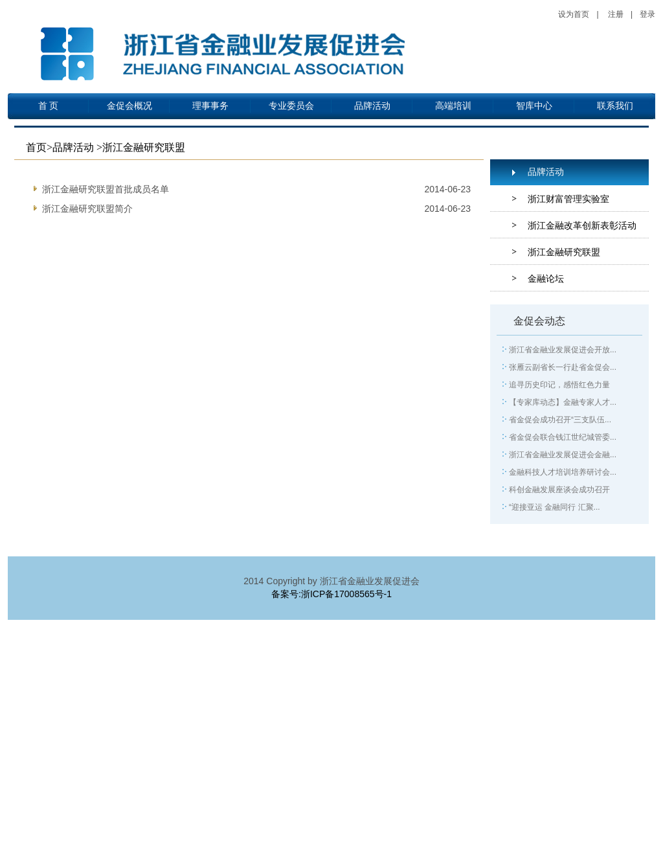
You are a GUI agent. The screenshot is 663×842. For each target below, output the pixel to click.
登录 (647, 14)
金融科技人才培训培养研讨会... (562, 472)
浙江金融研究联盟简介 (87, 208)
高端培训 (453, 106)
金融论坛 (546, 278)
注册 (616, 14)
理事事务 (210, 106)
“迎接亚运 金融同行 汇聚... (554, 507)
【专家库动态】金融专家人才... (562, 402)
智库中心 (534, 106)
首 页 (48, 106)
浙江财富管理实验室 (568, 199)
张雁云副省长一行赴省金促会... (562, 367)
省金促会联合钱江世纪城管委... (562, 437)
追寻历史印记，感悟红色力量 (559, 384)
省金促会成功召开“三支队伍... (560, 419)
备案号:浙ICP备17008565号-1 (331, 594)
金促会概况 (129, 106)
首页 (36, 147)
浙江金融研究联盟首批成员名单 (105, 189)
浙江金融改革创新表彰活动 (582, 225)
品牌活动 (372, 106)
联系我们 (615, 106)
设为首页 (573, 14)
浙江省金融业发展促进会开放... (562, 349)
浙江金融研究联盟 (564, 252)
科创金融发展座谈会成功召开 (559, 489)
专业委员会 (291, 106)
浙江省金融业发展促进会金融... (562, 454)
